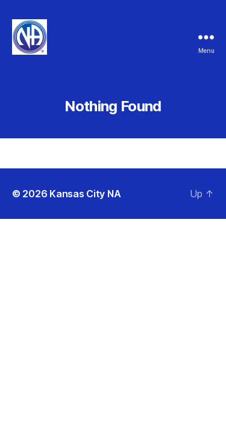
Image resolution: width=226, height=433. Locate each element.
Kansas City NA (85, 194)
